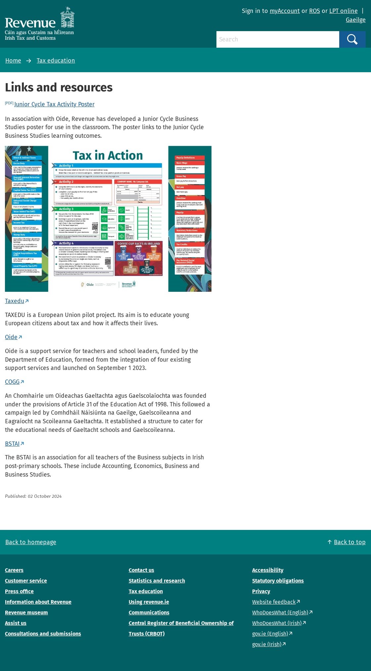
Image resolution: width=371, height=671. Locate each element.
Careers (14, 570)
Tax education (56, 60)
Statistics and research (157, 581)
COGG (12, 382)
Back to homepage (30, 542)
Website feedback (274, 602)
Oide (11, 337)
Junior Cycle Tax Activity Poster (54, 104)
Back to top (350, 542)
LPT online (343, 11)
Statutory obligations (278, 581)
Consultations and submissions (43, 634)
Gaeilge (356, 20)
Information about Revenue (38, 602)
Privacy (261, 591)
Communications (149, 612)
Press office (19, 591)
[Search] (277, 39)
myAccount (285, 11)
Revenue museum (26, 612)
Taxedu (14, 301)
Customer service (26, 581)
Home (13, 60)
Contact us (141, 570)
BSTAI (12, 443)
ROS (314, 11)
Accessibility (267, 570)
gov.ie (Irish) (266, 644)
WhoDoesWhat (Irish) (276, 623)
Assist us (15, 623)
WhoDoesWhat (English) (280, 612)
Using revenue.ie (149, 602)
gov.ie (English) (270, 634)
